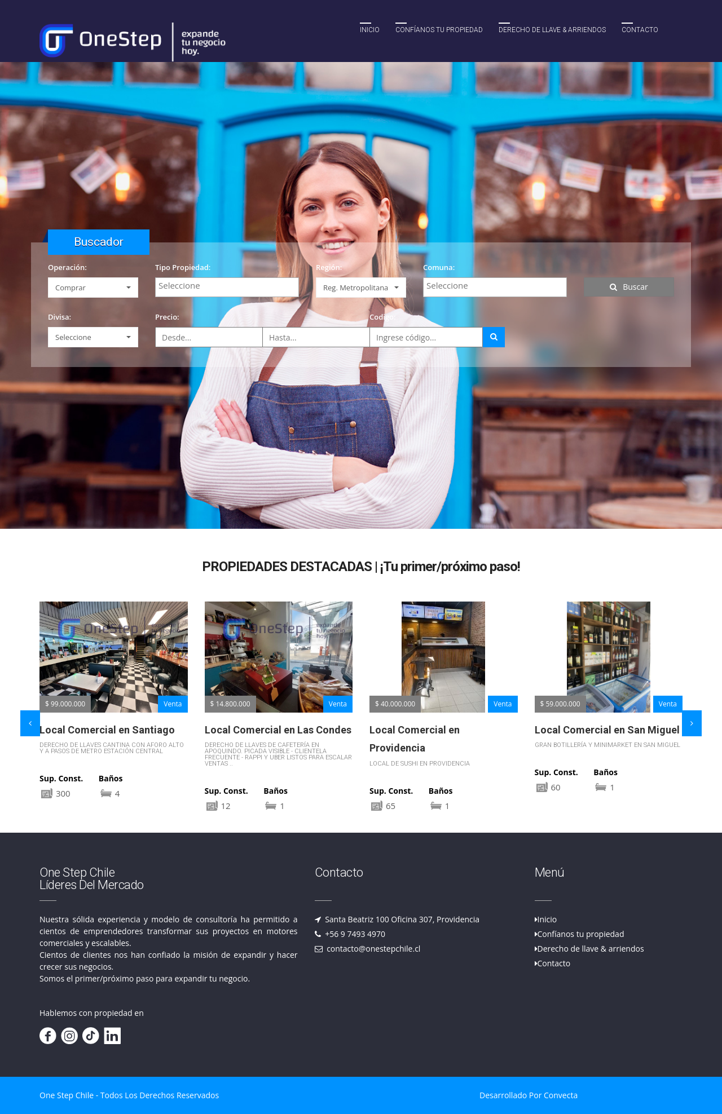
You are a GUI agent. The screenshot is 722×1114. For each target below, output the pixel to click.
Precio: (167, 317)
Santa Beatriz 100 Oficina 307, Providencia (401, 919)
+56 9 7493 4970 (354, 934)
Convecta (561, 1095)
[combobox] (227, 287)
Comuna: (439, 267)
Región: (329, 267)
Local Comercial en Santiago (107, 730)
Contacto (640, 29)
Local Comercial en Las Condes (278, 730)
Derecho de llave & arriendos (591, 948)
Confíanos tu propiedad (439, 29)
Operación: (67, 267)
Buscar (629, 286)
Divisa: (59, 317)
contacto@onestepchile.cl (373, 948)
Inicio (370, 29)
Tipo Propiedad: (182, 267)
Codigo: (382, 317)
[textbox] (230, 285)
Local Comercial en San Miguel (607, 730)
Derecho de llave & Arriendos (552, 29)
